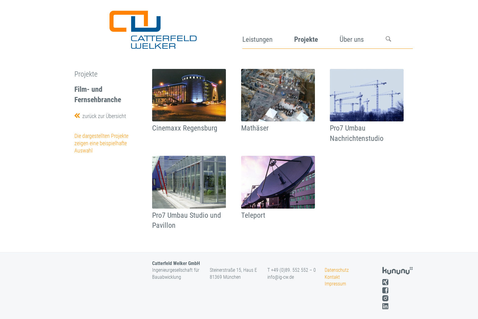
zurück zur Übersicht (103, 116)
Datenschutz (337, 270)
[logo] (152, 27)
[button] (13, 305)
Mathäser (255, 128)
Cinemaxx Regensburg (184, 128)
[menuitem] (268, 27)
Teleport (253, 215)
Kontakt (332, 277)
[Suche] (399, 27)
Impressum (335, 284)
